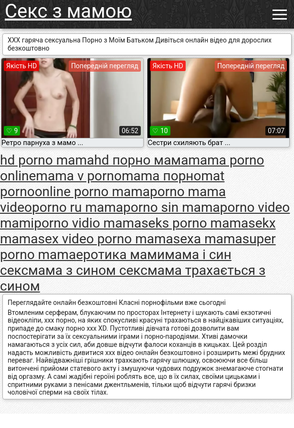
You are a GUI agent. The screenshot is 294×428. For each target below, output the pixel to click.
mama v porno (79, 176)
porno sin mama (171, 207)
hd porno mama (47, 160)
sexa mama (207, 239)
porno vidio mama (87, 223)
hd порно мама (141, 160)
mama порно (161, 176)
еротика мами (120, 254)
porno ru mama (77, 207)
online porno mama (92, 191)
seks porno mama (194, 223)
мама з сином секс (87, 270)
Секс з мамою (68, 11)
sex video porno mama (105, 239)
